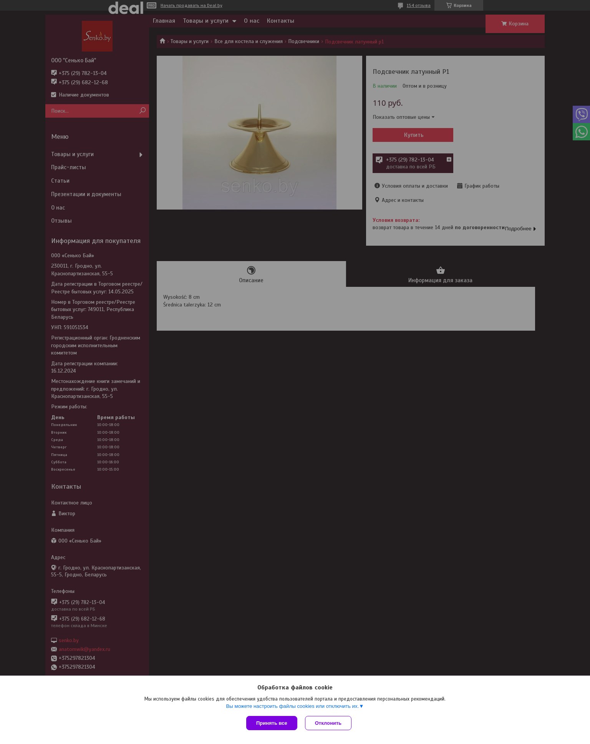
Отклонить (328, 723)
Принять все (271, 723)
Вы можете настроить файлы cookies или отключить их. (292, 706)
